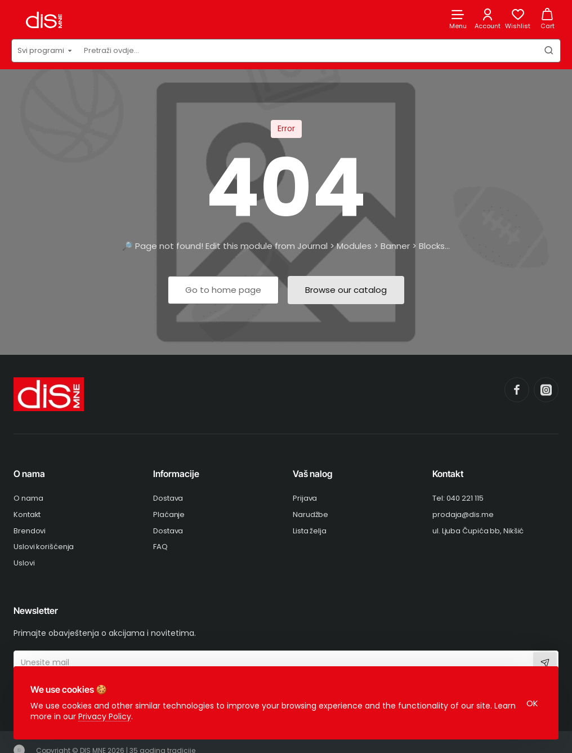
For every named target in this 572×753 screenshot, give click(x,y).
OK (532, 702)
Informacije (176, 473)
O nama (29, 473)
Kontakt (447, 473)
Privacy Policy (105, 715)
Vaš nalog (312, 473)
